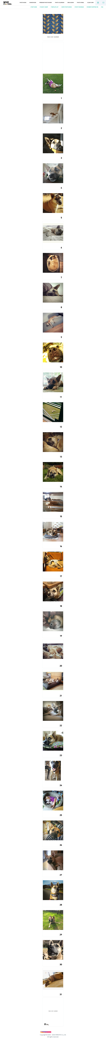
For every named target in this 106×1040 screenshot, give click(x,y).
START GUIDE (34, 7)
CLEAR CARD (90, 2)
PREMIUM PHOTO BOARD (45, 2)
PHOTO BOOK (23, 2)
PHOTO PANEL (80, 2)
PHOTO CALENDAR (59, 2)
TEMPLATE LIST (54, 7)
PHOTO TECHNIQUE (79, 7)
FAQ (102, 7)
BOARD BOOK (33, 2)
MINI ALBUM (70, 2)
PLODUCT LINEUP (44, 7)
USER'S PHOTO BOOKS (66, 7)
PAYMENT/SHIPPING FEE (92, 7)
